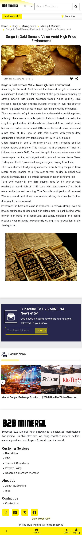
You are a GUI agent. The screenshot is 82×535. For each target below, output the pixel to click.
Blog (15, 26)
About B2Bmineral (15, 486)
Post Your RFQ (12, 16)
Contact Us (12, 504)
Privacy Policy (13, 468)
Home (4, 26)
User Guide (11, 454)
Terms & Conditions (17, 463)
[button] (79, 382)
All (25, 6)
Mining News (29, 26)
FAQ (7, 459)
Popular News (17, 354)
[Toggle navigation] (6, 531)
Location (70, 16)
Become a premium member (22, 473)
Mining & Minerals (50, 26)
